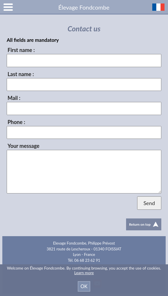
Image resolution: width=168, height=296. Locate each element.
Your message (23, 146)
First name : (21, 50)
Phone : (16, 122)
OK (84, 286)
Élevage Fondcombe (83, 7)
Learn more (84, 272)
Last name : (21, 74)
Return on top (143, 224)
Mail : (14, 98)
